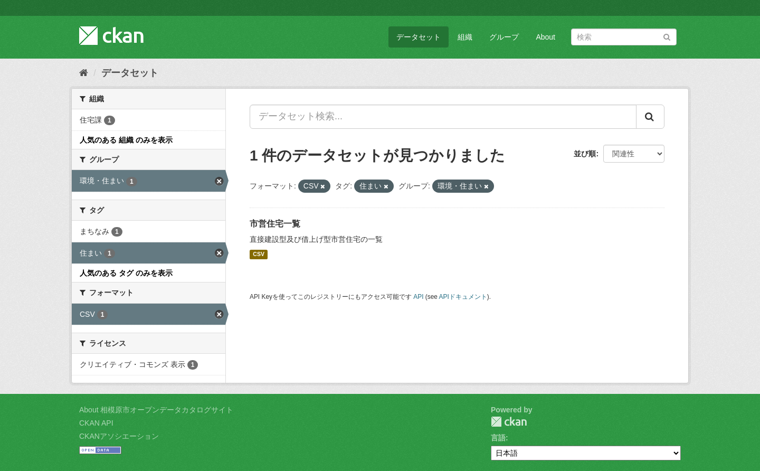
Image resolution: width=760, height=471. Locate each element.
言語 (498, 438)
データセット (418, 37)
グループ (504, 37)
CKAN (509, 421)
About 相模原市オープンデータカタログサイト (156, 410)
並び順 (585, 153)
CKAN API (96, 423)
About (545, 37)
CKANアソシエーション (119, 436)
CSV (258, 254)
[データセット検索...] (443, 117)
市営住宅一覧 (275, 223)
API (418, 296)
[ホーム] (83, 73)
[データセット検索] (624, 37)
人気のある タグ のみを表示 (126, 273)
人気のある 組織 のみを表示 (126, 140)
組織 (465, 37)
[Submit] (666, 36)
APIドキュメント (463, 296)
